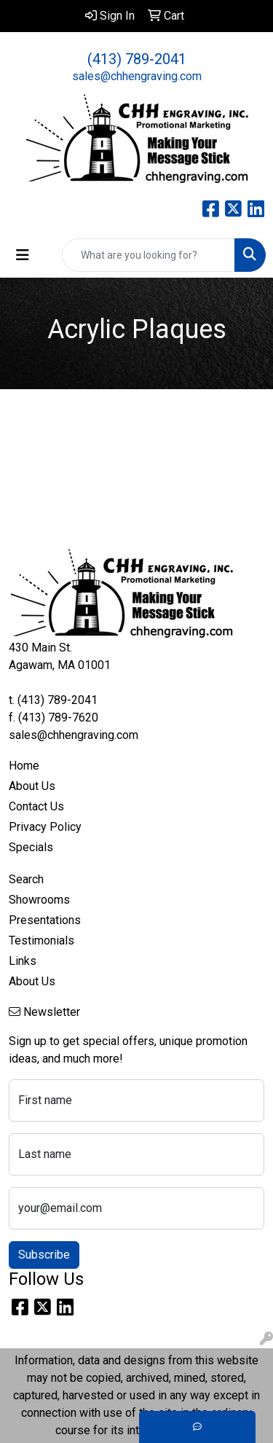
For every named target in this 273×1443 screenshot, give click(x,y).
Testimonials (41, 940)
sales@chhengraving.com (137, 76)
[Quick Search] (148, 255)
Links (22, 961)
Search (26, 879)
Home (24, 766)
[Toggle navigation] (22, 255)
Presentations (45, 920)
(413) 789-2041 (136, 59)
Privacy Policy (45, 827)
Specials (31, 847)
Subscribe (44, 1255)
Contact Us (36, 806)
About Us (32, 786)
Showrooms (39, 900)
